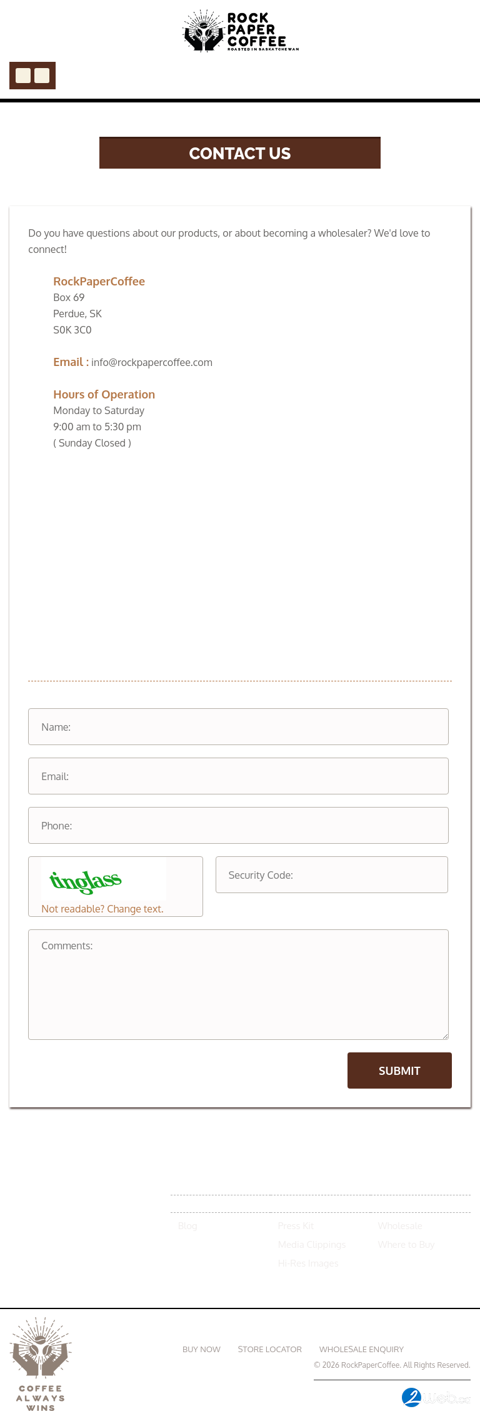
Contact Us (446, 1349)
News (192, 1203)
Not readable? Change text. (102, 908)
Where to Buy (406, 1244)
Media (293, 1203)
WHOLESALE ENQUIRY (361, 1349)
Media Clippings (312, 1244)
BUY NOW (201, 1349)
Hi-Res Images (308, 1263)
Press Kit (296, 1226)
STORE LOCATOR (270, 1349)
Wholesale (400, 1226)
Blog (188, 1226)
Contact (400, 1203)
